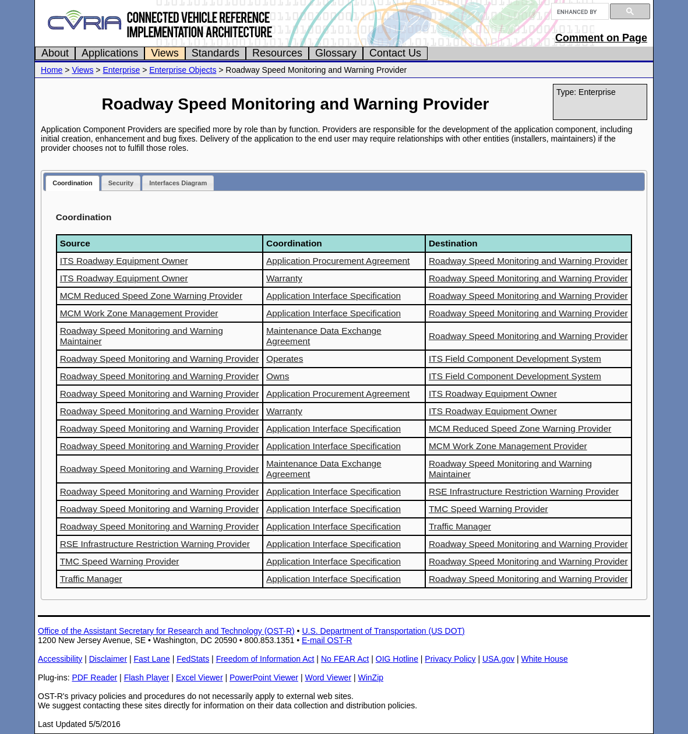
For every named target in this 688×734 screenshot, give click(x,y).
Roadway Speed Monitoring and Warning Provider (528, 261)
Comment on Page (601, 38)
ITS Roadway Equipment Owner (124, 261)
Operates (284, 359)
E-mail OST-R (327, 640)
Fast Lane (151, 659)
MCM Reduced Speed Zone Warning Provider (151, 296)
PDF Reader (94, 677)
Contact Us (395, 53)
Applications (110, 53)
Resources (277, 53)
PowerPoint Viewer (264, 677)
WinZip (370, 677)
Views (165, 53)
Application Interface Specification (333, 296)
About (55, 53)
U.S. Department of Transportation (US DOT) (383, 631)
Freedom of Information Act (265, 659)
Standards (215, 53)
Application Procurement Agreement (338, 261)
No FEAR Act (345, 659)
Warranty (284, 278)
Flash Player (147, 677)
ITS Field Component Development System (515, 359)
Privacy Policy (450, 659)
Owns (277, 376)
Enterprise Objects (182, 70)
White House (544, 659)
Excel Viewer (199, 677)
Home (51, 70)
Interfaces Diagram (178, 182)
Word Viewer (328, 677)
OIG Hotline (397, 659)
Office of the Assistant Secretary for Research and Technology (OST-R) (166, 631)
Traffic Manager (460, 526)
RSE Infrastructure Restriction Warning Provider (524, 491)
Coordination (72, 182)
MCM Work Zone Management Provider (139, 313)
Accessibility (60, 659)
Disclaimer (108, 659)
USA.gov (498, 659)
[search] (579, 11)
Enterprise (121, 70)
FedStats (193, 659)
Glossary (336, 53)
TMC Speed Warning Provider (488, 509)
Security (120, 182)
